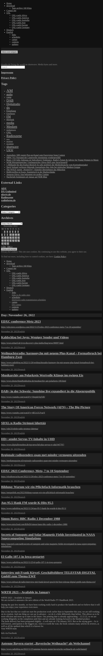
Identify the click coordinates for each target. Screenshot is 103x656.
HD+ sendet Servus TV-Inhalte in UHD (28, 439)
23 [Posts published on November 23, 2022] (8, 241)
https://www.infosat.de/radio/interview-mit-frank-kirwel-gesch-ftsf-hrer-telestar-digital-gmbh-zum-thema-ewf (48, 582)
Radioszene (7, 197)
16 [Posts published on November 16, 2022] (8, 238)
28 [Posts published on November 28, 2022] (2, 244)
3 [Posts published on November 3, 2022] (10, 232)
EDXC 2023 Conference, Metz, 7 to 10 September (35, 471)
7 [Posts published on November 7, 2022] (2, 235)
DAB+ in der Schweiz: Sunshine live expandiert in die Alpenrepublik (48, 391)
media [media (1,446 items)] (10, 122)
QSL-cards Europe (20, 25)
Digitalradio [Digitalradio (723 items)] (13, 104)
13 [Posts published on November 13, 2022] (19, 235)
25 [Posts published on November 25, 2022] (13, 241)
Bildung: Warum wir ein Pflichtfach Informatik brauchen (40, 487)
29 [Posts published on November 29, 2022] (5, 244)
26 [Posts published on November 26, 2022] (16, 241)
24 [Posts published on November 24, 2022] (11, 241)
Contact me (11, 10)
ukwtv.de (6, 194)
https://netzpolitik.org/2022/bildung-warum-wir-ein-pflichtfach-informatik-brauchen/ (37, 492)
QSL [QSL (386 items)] (8, 132)
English (9, 32)
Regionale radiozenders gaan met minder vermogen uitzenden (43, 455)
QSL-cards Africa (19, 15)
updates (15, 44)
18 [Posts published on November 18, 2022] (13, 238)
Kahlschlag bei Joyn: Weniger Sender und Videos (35, 337)
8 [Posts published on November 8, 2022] (4, 235)
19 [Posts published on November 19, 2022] (16, 238)
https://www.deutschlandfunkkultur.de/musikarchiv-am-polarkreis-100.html (33, 381)
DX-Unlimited (8, 191)
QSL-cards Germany (21, 27)
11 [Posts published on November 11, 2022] (13, 235)
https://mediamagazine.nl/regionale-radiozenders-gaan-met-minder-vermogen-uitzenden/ (39, 460)
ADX (4, 188)
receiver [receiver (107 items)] (9, 141)
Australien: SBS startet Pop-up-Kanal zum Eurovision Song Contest (35, 155)
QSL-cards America (20, 18)
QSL (8, 13)
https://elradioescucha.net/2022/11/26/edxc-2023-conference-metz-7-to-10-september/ (38, 476)
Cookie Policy (60, 256)
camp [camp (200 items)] (8, 97)
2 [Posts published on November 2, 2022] (7, 232)
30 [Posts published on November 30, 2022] (8, 244)
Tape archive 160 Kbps (22, 8)
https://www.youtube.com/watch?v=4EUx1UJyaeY (23, 413)
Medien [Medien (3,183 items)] (11, 127)
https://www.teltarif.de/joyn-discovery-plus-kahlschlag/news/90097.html (32, 343)
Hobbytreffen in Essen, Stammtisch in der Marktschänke (30, 172)
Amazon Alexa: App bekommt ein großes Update (27, 174)
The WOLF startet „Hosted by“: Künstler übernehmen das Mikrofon (35, 169)
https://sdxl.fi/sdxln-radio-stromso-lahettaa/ (19, 429)
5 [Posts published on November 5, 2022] (15, 232)
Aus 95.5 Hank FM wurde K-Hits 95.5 (27, 502)
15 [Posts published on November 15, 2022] (5, 238)
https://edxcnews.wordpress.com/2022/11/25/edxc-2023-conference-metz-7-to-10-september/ (41, 327)
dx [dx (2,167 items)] (8, 107)
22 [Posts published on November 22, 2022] (5, 241)
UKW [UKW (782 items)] (9, 150)
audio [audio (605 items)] (9, 94)
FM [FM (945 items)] (8, 116)
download (10, 6)
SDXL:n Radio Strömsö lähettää (23, 423)
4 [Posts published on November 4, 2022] (12, 232)
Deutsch (9, 30)
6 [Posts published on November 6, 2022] (18, 232)
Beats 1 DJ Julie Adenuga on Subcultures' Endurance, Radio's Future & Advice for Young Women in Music (52, 160)
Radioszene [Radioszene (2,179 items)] (14, 136)
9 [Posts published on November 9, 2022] (7, 235)
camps (14, 39)
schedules (16, 37)
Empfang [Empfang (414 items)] (11, 110)
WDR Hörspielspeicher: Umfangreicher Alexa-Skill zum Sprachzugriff (36, 162)
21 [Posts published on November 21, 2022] (2, 241)
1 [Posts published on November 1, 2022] (4, 232)
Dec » (9, 246)
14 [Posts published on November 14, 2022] (2, 238)
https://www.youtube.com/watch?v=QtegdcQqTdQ (23, 397)
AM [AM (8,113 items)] (9, 90)
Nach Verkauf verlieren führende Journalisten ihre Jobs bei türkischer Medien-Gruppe (43, 167)
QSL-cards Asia (18, 22)
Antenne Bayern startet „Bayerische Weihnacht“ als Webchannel (45, 643)
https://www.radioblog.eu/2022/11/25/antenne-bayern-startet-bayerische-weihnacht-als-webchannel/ (44, 649)
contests (15, 42)
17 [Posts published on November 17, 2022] (11, 238)
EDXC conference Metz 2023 (21, 321)
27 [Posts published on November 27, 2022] (19, 241)
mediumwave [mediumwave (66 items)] (11, 130)
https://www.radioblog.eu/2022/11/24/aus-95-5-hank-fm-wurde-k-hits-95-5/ (33, 508)
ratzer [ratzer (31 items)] (8, 139)
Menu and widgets (9, 52)
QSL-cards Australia (20, 20)
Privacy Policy (8, 77)
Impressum (7, 72)
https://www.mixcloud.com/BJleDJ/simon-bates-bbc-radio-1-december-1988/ (34, 524)
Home (9, 3)
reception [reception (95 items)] (10, 144)
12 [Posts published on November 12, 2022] (16, 235)
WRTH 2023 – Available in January (25, 592)
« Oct (3, 246)
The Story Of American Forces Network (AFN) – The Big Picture (45, 407)
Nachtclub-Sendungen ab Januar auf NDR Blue (26, 177)
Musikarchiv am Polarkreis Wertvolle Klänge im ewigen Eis (42, 375)
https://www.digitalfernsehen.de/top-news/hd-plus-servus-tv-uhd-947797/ (32, 445)
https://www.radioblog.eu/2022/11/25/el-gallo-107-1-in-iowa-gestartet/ (31, 562)
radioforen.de (8, 200)
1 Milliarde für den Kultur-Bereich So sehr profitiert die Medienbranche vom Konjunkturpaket (47, 165)
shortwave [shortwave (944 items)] (12, 146)
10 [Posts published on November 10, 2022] (11, 235)
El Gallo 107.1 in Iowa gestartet (22, 556)
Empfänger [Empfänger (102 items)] (10, 114)
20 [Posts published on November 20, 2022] (19, 238)
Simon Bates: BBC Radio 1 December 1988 (30, 518)
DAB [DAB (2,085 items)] (9, 100)
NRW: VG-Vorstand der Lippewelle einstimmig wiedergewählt (33, 157)
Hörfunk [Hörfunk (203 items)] (10, 119)
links (14, 35)
